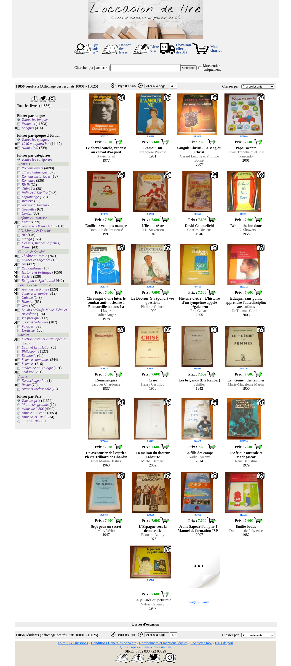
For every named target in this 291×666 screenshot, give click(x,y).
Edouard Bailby (152, 535)
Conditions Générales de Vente (113, 643)
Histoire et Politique (36, 272)
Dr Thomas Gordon (246, 311)
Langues (28, 128)
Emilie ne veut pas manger (106, 226)
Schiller (199, 384)
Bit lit (26, 184)
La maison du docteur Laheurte (153, 455)
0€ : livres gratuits (35, 405)
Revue (26, 385)
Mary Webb (106, 531)
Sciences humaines (35, 360)
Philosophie (30, 351)
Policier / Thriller (35, 193)
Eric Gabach (199, 311)
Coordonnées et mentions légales (163, 643)
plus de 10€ (30, 421)
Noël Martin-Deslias (106, 461)
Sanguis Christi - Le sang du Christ (199, 150)
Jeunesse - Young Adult (39, 226)
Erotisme (28, 330)
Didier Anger (106, 315)
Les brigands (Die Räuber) (199, 380)
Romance (28, 180)
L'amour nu (152, 148)
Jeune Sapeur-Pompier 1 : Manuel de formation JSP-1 (199, 529)
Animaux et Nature (35, 289)
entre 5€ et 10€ (33, 417)
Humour (28, 302)
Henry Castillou (152, 384)
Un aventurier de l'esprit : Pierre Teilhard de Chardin (106, 455)
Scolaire (28, 372)
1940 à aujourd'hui (36, 144)
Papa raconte (246, 148)
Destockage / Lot (34, 381)
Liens (145, 647)
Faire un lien (162, 647)
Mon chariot (216, 48)
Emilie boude (246, 526)
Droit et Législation (36, 347)
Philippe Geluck (153, 307)
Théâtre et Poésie (34, 256)
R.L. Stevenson (152, 230)
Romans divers (32, 168)
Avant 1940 (30, 148)
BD (24, 235)
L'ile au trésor (153, 226)
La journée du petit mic (152, 600)
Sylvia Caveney (152, 604)
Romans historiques (36, 176)
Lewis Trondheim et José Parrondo (246, 154)
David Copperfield (199, 226)
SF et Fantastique (35, 172)
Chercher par (84, 67)
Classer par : (231, 86)
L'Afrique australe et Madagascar (246, 455)
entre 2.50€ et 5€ (34, 413)
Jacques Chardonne (106, 384)
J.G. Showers (246, 230)
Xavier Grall (106, 156)
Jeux (25, 306)
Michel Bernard (152, 461)
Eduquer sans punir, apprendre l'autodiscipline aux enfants (245, 302)
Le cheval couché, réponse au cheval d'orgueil (106, 150)
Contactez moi (201, 643)
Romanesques (106, 380)
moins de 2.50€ (33, 409)
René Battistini (246, 461)
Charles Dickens (199, 230)
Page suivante (199, 602)
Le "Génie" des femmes (245, 380)
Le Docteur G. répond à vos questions (152, 300)
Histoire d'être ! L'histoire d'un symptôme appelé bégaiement (199, 302)
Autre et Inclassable (36, 389)
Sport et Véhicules (35, 322)
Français (28, 124)
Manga (27, 239)
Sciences (28, 364)
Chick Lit (28, 189)
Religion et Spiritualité (38, 280)
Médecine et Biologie (37, 368)
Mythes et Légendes (36, 260)
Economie (29, 355)
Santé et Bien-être (35, 293)
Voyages (28, 326)
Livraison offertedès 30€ (183, 48)
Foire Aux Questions (73, 643)
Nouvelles (29, 209)
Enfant (27, 222)
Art (24, 264)
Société (27, 276)
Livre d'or (154, 48)
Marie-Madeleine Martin (246, 384)
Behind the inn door (246, 226)
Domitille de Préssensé (106, 230)
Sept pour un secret (106, 526)
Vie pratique (31, 318)
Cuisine (27, 297)
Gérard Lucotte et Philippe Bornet (199, 158)
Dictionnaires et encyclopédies (44, 339)
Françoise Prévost (153, 152)
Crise (153, 380)
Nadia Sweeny (199, 457)
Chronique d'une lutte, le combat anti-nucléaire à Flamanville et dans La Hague (106, 304)
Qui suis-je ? (96, 48)
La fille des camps (199, 453)
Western (27, 201)
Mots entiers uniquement (212, 67)
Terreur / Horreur (35, 205)
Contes (27, 213)
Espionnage (30, 197)
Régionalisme (32, 268)
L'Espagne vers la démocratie (153, 529)
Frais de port (224, 643)
